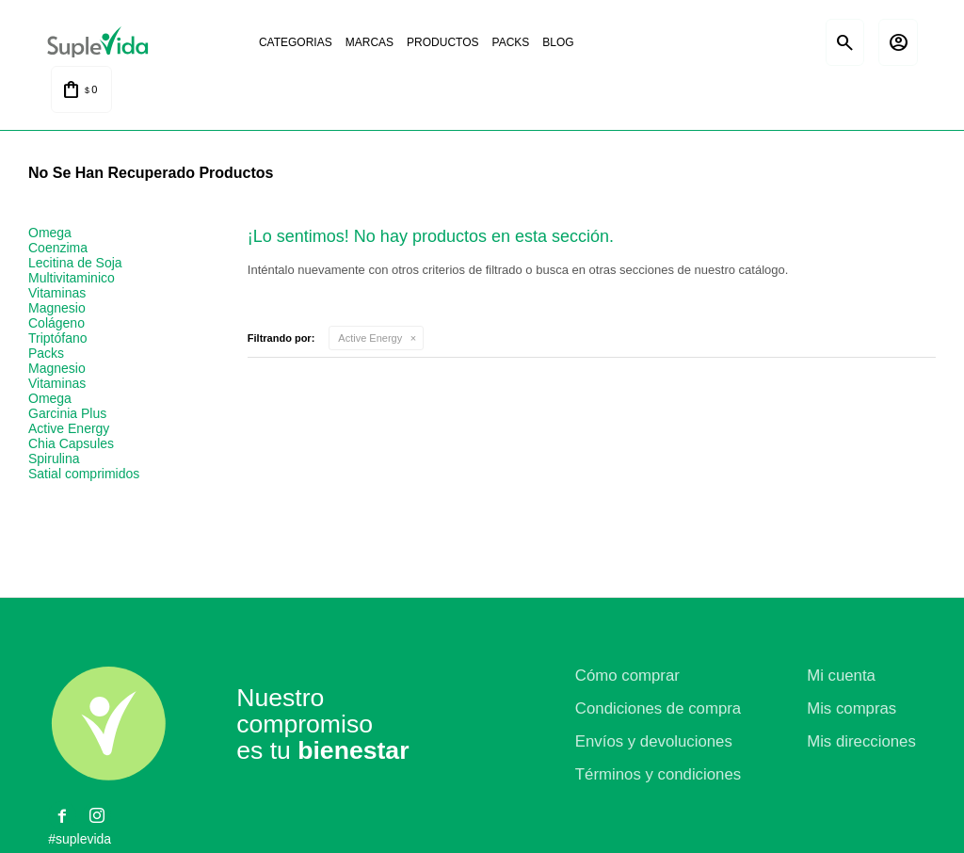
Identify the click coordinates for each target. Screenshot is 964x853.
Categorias (292, 42)
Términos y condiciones (658, 775)
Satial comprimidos (83, 474)
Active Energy (370, 339)
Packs (508, 42)
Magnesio (57, 308)
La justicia (618, 42)
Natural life (697, 42)
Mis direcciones (861, 742)
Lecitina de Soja (75, 263)
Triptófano (58, 338)
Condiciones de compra (658, 709)
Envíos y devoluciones (653, 742)
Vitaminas (57, 293)
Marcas (367, 42)
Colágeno (56, 323)
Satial (776, 42)
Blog (554, 42)
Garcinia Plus (67, 414)
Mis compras (851, 709)
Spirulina (53, 459)
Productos (439, 42)
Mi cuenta (841, 676)
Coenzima (58, 248)
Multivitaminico (71, 278)
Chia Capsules (71, 444)
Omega (50, 233)
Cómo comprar (627, 676)
